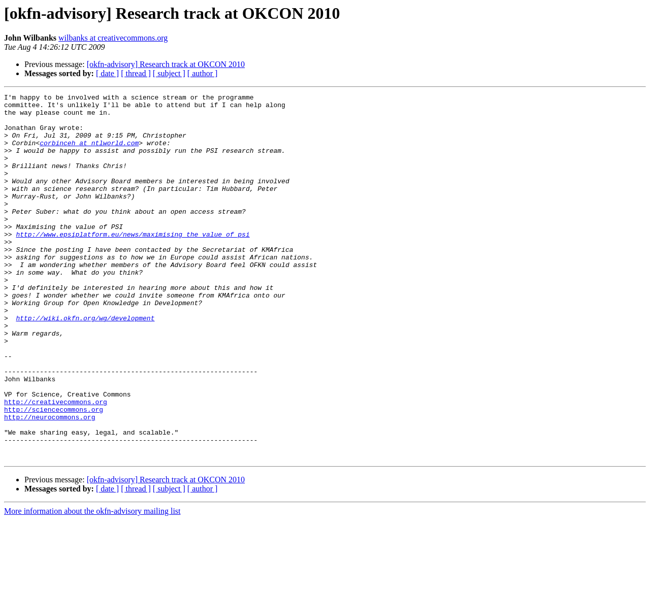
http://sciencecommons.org (53, 473)
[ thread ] (136, 73)
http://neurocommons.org (49, 482)
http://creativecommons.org (55, 464)
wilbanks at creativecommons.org (113, 38)
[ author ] (202, 73)
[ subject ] (169, 73)
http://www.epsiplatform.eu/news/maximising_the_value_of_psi (132, 263)
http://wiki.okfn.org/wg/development (85, 363)
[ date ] (107, 73)
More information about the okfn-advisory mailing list (92, 584)
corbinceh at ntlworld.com (89, 153)
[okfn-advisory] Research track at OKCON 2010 (166, 64)
